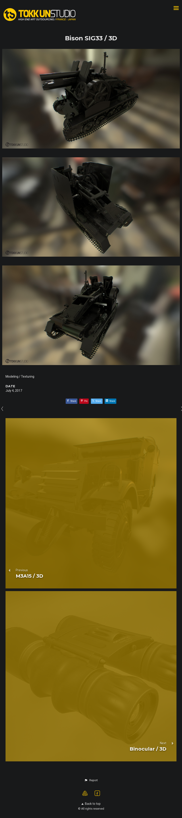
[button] (90, 780)
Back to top (91, 803)
